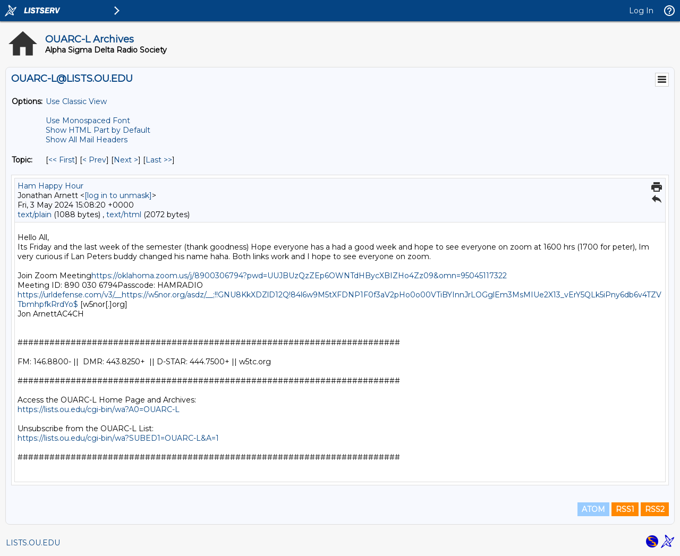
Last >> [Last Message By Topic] (159, 160)
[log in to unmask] (118, 195)
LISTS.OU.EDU (33, 543)
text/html (123, 214)
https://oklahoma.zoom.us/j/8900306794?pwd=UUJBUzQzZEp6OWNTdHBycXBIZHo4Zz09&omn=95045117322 (299, 275)
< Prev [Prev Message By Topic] (94, 160)
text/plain (35, 214)
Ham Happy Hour (50, 186)
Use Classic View (76, 101)
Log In (641, 10)
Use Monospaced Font (88, 120)
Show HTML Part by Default (98, 130)
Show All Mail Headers (87, 139)
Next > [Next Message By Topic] (126, 160)
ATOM (593, 509)
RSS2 (655, 509)
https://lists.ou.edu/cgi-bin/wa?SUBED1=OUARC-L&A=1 (118, 438)
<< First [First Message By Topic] (61, 160)
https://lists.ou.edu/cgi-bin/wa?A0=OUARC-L (99, 409)
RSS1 (625, 509)
